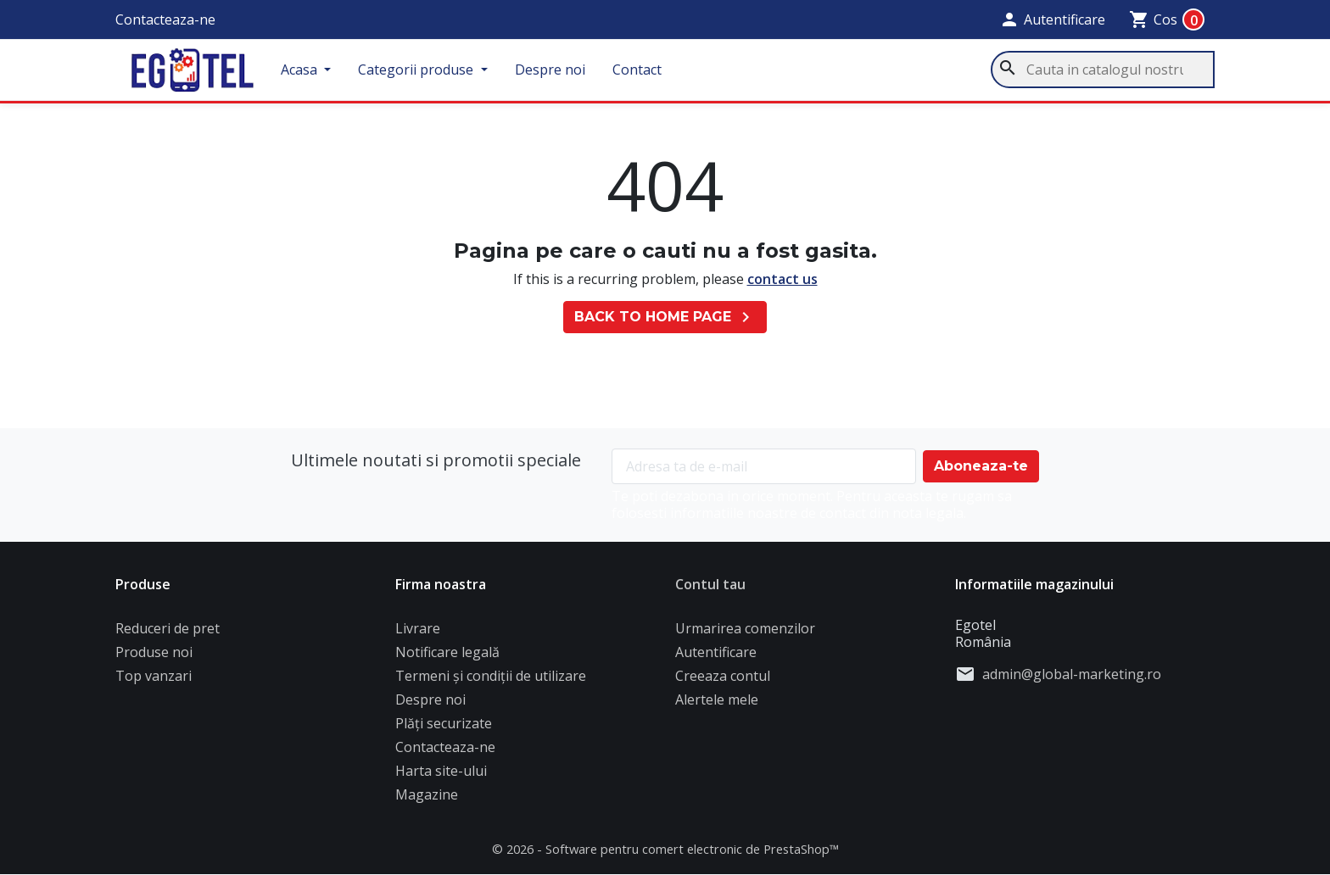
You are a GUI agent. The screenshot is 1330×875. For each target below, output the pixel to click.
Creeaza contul (722, 682)
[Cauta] (1103, 73)
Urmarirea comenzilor (745, 635)
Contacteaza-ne (165, 19)
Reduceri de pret (167, 635)
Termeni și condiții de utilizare (490, 682)
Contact (652, 73)
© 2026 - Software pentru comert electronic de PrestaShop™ (665, 855)
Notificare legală (447, 658)
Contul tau (710, 590)
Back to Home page (665, 324)
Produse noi (154, 658)
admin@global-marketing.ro (1071, 680)
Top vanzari (153, 682)
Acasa (317, 73)
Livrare (417, 635)
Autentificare (716, 658)
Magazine (426, 801)
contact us (782, 285)
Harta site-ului (441, 777)
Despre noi (565, 73)
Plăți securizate (443, 730)
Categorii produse (433, 73)
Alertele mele (716, 706)
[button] (1052, 19)
